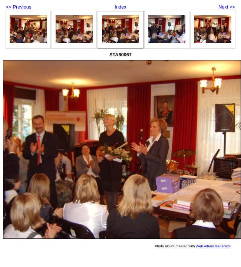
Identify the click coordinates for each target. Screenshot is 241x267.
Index (120, 7)
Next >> (226, 7)
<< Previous (18, 7)
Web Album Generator (213, 246)
